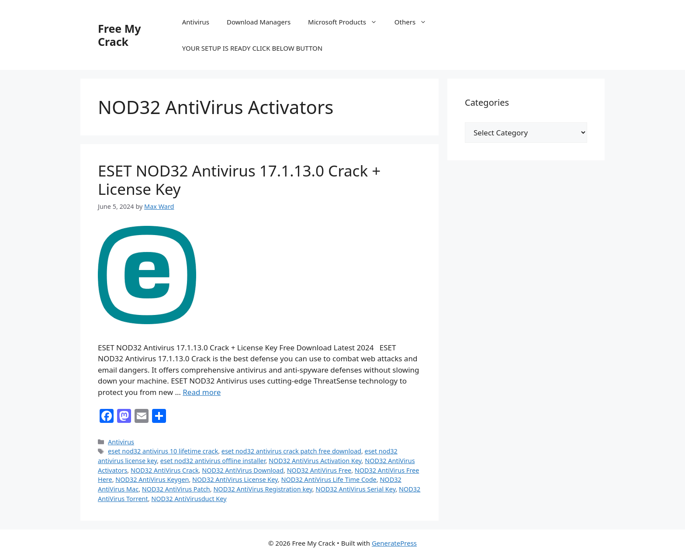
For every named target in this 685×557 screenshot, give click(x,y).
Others (414, 22)
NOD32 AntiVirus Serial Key (355, 489)
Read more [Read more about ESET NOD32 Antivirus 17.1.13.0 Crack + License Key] (202, 392)
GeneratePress (394, 543)
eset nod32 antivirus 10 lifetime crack (163, 451)
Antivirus (195, 21)
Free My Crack (119, 35)
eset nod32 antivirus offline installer (213, 461)
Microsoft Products (347, 22)
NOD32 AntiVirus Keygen (152, 479)
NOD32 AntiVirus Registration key (262, 489)
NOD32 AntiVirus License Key (235, 479)
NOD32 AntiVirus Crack (165, 470)
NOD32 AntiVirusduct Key (188, 499)
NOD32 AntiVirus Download (243, 470)
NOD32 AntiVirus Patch (176, 489)
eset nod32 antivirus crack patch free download (291, 451)
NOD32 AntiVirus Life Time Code (329, 479)
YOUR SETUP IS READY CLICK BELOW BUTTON (252, 48)
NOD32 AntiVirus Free (319, 470)
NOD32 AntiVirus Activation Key (315, 461)
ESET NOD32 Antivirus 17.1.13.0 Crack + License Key (239, 179)
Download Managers (259, 21)
